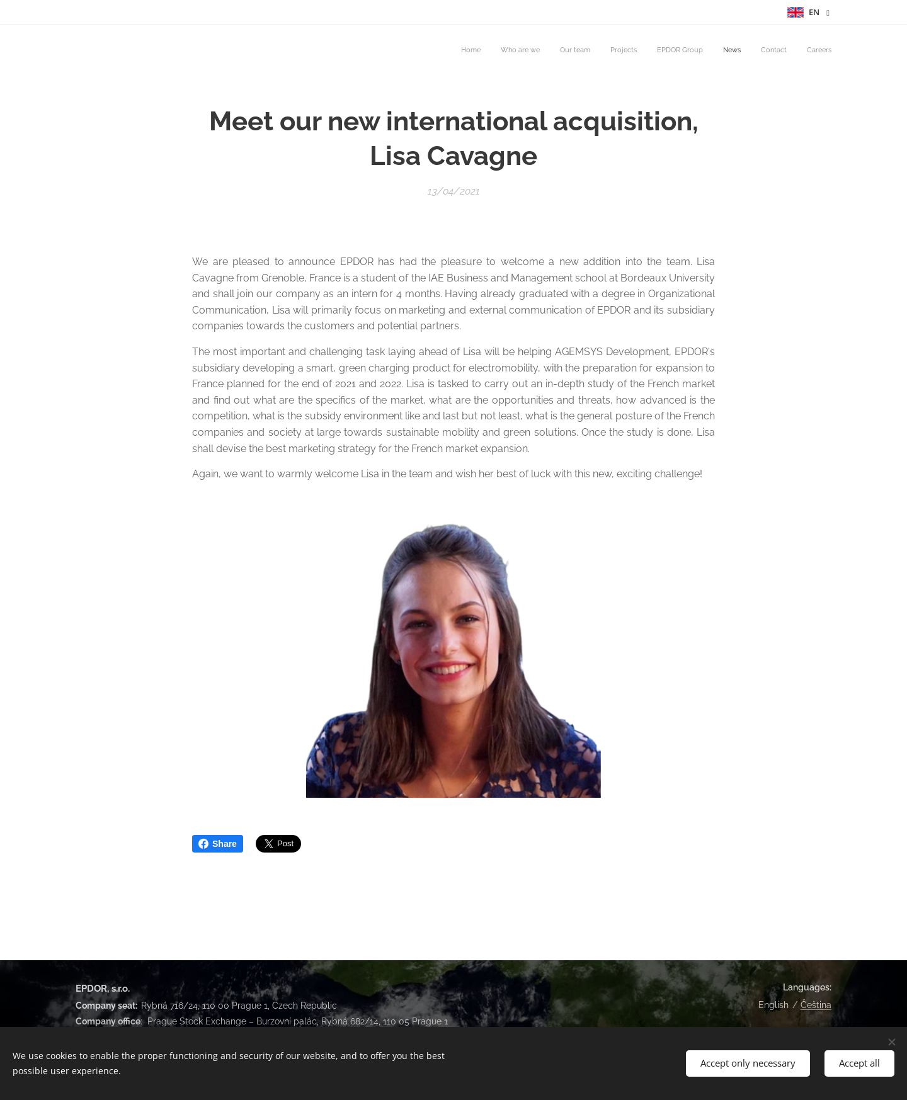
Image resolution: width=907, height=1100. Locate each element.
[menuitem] (693, 51)
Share (217, 844)
